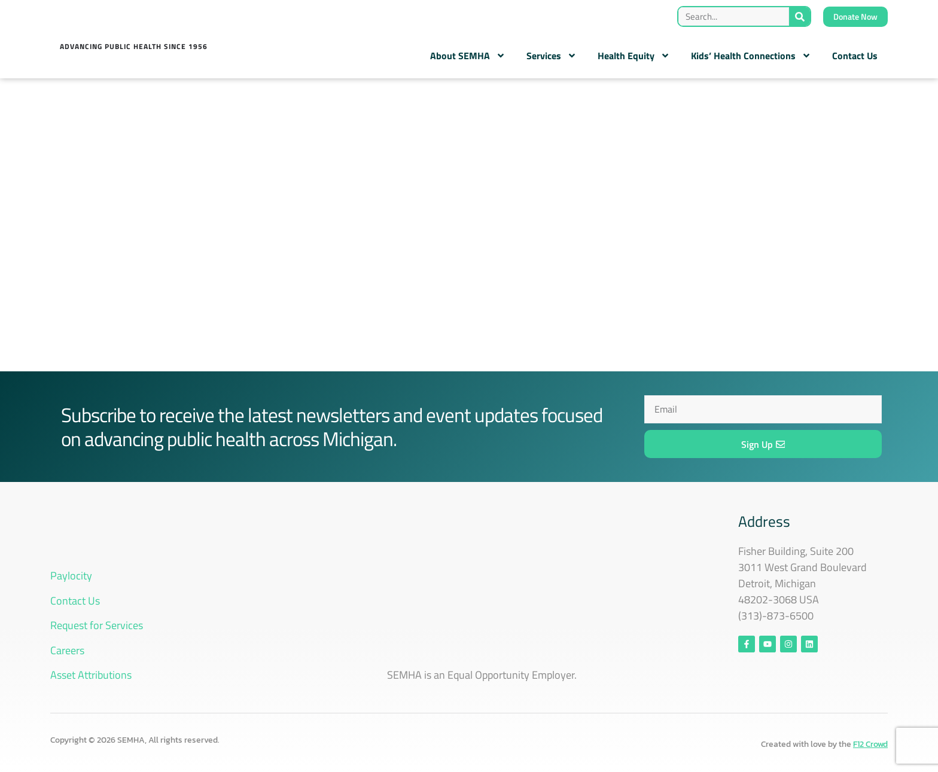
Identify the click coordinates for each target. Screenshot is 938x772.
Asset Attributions (91, 675)
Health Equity (634, 55)
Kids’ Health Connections (751, 55)
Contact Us (855, 55)
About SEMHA (467, 55)
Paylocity (71, 575)
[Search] (799, 16)
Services (551, 55)
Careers (67, 650)
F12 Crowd (870, 744)
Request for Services (96, 625)
